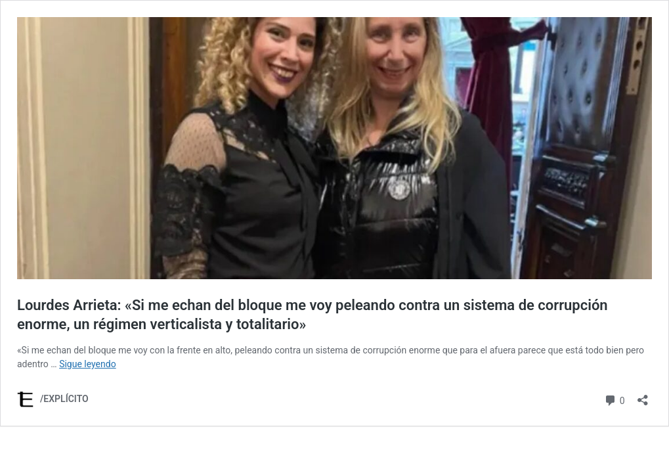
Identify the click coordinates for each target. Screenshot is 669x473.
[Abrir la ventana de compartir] (643, 396)
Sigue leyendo (87, 364)
